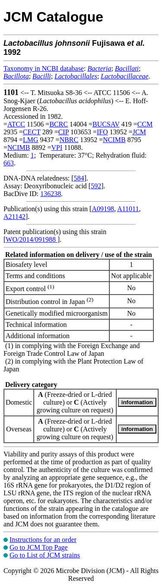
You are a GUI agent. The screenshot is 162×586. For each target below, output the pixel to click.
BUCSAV (106, 124)
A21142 (14, 216)
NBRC (69, 139)
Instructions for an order (43, 539)
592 (96, 186)
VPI (57, 147)
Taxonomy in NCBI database (43, 68)
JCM (139, 132)
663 (8, 163)
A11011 (128, 208)
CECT (32, 132)
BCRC (58, 124)
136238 (50, 193)
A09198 (103, 208)
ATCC (16, 124)
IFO (102, 132)
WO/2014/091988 (31, 239)
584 (79, 178)
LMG (30, 139)
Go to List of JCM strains (45, 555)
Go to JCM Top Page (39, 547)
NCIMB (114, 139)
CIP (63, 132)
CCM (145, 124)
